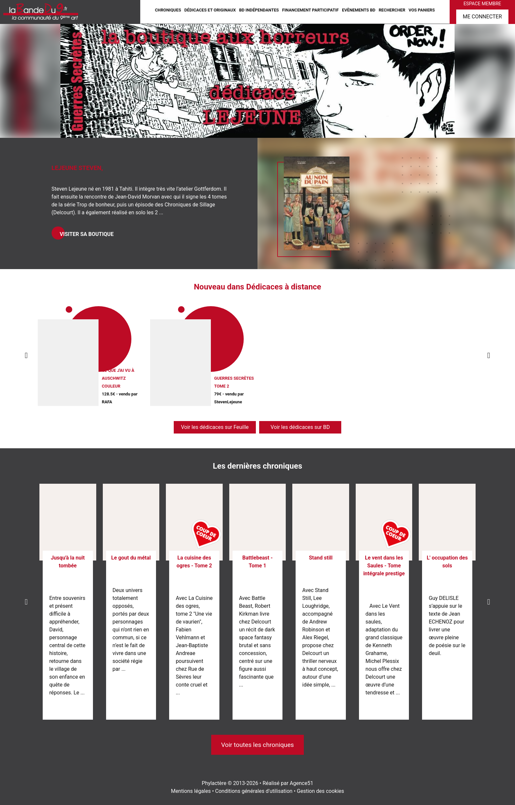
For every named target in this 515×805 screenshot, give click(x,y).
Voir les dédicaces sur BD (300, 427)
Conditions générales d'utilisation (253, 791)
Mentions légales (191, 791)
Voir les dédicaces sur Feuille (215, 427)
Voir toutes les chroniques (257, 745)
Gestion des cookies (320, 791)
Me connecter (482, 16)
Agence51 (301, 783)
